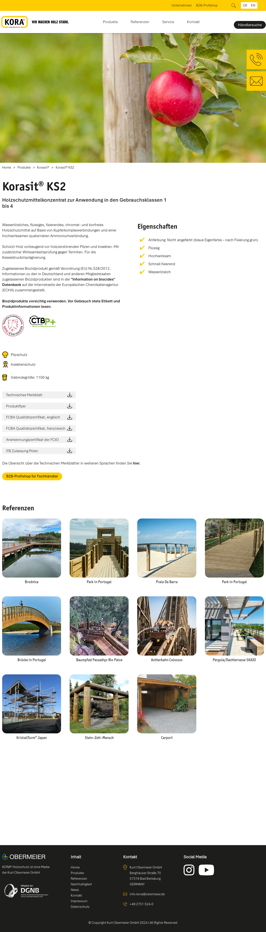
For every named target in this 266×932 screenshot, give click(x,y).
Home (6, 168)
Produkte (24, 168)
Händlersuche (250, 24)
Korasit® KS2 (65, 168)
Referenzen (140, 21)
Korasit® (43, 168)
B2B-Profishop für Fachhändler (32, 476)
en (253, 5)
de (245, 5)
